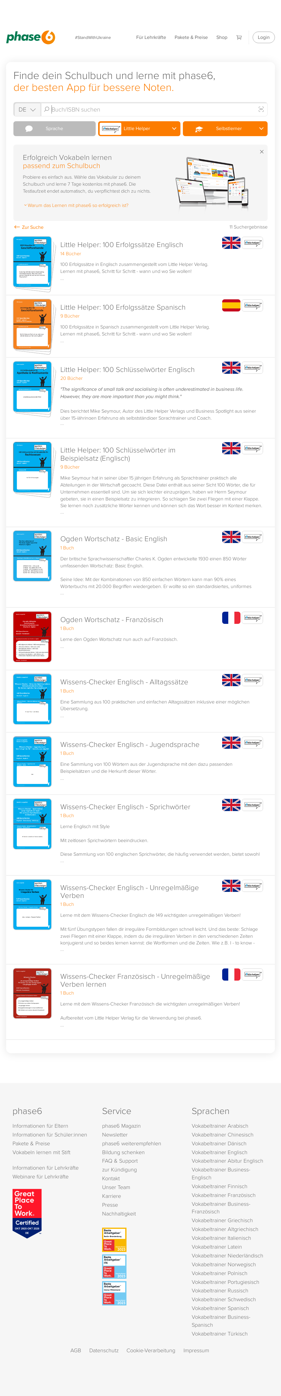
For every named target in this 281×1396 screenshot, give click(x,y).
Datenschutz (104, 1350)
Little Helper (125, 129)
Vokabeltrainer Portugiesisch (225, 1282)
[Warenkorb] (239, 37)
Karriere (111, 1196)
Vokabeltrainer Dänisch (219, 1143)
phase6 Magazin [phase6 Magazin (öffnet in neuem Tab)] (121, 1126)
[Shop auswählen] (26, 109)
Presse (110, 1205)
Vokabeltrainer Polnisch (219, 1273)
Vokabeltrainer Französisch (224, 1195)
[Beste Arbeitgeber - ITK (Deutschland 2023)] (141, 1266)
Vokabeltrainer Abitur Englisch (227, 1160)
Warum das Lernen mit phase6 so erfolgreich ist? (75, 205)
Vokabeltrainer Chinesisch (223, 1134)
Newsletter (115, 1134)
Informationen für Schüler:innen (49, 1134)
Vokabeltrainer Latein (217, 1246)
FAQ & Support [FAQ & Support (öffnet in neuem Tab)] (120, 1160)
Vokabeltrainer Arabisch (220, 1126)
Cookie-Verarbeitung (150, 1350)
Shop (221, 37)
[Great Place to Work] (27, 1213)
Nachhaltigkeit (119, 1213)
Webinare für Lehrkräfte (40, 1176)
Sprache (39, 128)
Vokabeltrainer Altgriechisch (225, 1229)
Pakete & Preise (191, 37)
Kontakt (111, 1178)
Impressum (196, 1350)
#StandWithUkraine (93, 37)
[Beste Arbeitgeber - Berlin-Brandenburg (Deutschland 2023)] (141, 1240)
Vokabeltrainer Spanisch (220, 1308)
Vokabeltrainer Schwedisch (224, 1299)
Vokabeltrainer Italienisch (221, 1238)
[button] (140, 264)
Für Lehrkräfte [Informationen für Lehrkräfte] (151, 37)
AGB (75, 1350)
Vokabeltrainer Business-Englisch (221, 1173)
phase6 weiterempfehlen (131, 1143)
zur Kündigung (119, 1169)
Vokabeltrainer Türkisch (220, 1333)
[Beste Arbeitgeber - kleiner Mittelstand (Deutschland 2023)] (141, 1293)
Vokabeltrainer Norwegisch (224, 1264)
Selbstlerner (213, 128)
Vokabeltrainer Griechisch (222, 1220)
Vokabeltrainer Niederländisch (227, 1255)
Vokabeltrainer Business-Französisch (221, 1207)
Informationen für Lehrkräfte (45, 1167)
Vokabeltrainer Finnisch (219, 1186)
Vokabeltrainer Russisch (220, 1290)
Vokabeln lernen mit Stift (41, 1152)
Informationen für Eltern (40, 1126)
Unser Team (116, 1187)
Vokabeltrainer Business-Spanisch (221, 1321)
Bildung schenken (123, 1152)
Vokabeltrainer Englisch (219, 1152)
